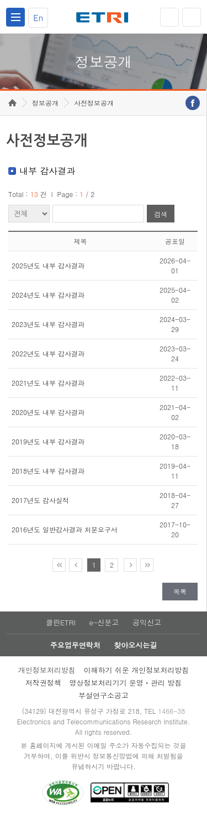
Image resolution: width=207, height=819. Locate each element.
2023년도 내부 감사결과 (48, 324)
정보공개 (45, 102)
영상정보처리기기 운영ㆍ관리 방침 (126, 682)
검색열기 (191, 17)
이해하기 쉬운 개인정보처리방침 (136, 670)
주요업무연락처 (75, 645)
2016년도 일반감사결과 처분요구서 (65, 529)
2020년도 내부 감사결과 (48, 412)
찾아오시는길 (135, 645)
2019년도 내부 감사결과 (48, 441)
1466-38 (171, 711)
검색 (160, 214)
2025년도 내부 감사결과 (48, 265)
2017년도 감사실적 (40, 500)
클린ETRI (61, 622)
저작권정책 (43, 682)
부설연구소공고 (103, 695)
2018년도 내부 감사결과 (48, 470)
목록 (180, 591)
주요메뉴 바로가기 (0, 0)
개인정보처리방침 (47, 670)
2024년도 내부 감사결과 (48, 294)
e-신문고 (104, 622)
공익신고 (146, 622)
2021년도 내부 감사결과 (48, 382)
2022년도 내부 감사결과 (48, 353)
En (38, 17)
